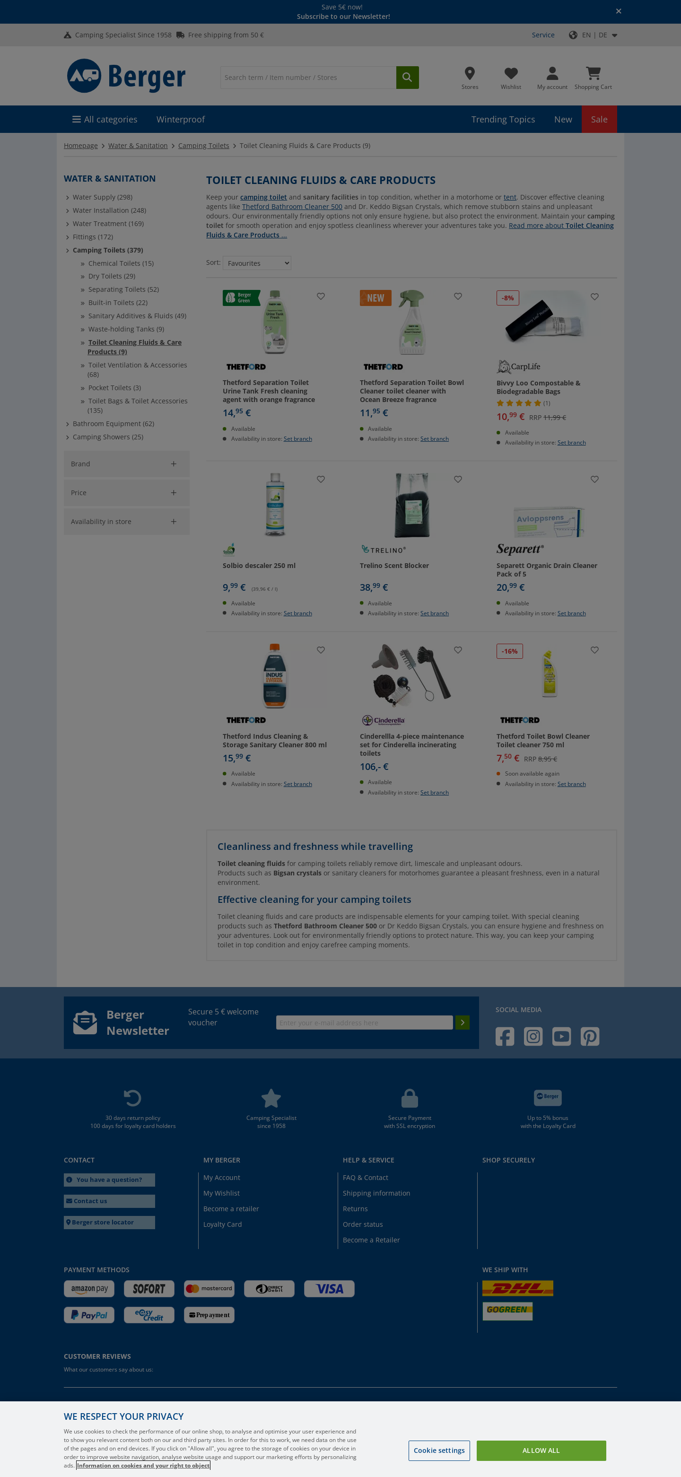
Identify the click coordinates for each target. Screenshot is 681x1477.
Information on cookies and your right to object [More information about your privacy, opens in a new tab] (143, 1465)
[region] (340, 1439)
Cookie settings (439, 1450)
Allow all (541, 1450)
